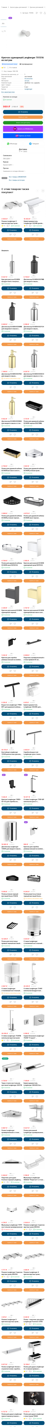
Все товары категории (17, 180)
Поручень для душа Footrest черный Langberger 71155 (11, 1179)
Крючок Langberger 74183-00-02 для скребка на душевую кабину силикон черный (11, 801)
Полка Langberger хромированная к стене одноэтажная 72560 (10, 1131)
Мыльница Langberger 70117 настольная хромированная (11, 1226)
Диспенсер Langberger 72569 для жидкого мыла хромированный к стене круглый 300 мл (10, 848)
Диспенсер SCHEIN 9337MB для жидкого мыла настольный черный (34, 280)
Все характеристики (8, 92)
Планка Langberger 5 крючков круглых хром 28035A (9, 1321)
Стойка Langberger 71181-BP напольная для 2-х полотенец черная (34, 801)
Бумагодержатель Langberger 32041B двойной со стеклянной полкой (34, 222)
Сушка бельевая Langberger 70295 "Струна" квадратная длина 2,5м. (34, 1037)
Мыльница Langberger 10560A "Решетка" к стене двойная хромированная (33, 1179)
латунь (27, 81)
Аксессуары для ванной (18, 7)
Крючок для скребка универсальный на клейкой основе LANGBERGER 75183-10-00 (34, 848)
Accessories (29, 78)
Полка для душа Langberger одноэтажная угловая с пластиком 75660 (11, 1415)
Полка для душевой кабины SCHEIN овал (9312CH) (11, 564)
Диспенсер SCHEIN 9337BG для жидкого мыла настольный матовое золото (11, 375)
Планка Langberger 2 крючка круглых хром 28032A (9, 222)
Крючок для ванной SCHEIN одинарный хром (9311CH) (34, 564)
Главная (4, 7)
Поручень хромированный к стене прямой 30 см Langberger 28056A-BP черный (34, 659)
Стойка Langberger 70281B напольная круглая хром (11, 1037)
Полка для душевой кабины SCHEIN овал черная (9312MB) (34, 517)
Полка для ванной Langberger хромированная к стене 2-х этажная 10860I (34, 1131)
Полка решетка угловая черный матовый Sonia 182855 (32, 895)
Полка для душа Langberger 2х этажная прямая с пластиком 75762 (34, 1368)
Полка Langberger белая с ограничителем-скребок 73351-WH (10, 1368)
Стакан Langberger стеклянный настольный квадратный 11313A (10, 990)
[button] (37, 190)
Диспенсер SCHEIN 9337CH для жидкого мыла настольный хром (34, 328)
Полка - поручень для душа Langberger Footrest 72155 (34, 1320)
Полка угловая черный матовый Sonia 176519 (9, 895)
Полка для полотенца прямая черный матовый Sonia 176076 (10, 942)
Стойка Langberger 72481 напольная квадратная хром (33, 990)
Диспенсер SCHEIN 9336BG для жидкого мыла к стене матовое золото (11, 422)
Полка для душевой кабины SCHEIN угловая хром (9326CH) (34, 470)
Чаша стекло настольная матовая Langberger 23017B (11, 1084)
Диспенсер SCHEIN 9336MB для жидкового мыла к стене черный (11, 328)
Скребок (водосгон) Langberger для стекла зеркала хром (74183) (32, 753)
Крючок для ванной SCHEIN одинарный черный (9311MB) (11, 611)
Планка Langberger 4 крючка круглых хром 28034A (31, 1273)
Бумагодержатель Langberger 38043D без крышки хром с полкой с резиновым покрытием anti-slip (32, 1084)
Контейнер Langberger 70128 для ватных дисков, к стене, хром (11, 753)
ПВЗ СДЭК (6, 158)
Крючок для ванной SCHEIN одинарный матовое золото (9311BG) (34, 611)
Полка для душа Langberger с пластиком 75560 (34, 1415)
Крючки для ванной (36, 7)
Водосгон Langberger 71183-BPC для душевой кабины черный (11, 706)
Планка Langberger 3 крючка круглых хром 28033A (11, 1273)
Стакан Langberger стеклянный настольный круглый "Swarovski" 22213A (34, 942)
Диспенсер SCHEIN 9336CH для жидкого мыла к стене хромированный (34, 375)
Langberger (28, 89)
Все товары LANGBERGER (17, 177)
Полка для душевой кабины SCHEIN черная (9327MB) (34, 422)
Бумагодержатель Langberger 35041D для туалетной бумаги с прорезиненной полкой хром (32, 706)
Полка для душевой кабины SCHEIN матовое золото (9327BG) (11, 470)
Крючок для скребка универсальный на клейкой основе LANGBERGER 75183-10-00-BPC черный (11, 659)
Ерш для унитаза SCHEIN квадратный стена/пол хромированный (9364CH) (11, 280)
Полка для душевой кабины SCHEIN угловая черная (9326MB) (11, 517)
